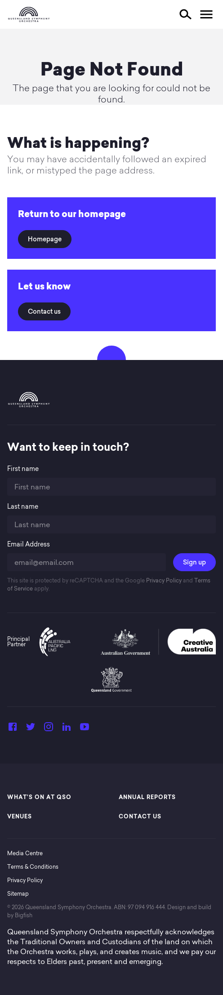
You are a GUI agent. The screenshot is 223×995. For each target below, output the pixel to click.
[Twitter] (30, 729)
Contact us (44, 311)
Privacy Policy (163, 580)
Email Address (28, 544)
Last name (22, 507)
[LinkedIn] (66, 729)
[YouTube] (84, 729)
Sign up (194, 562)
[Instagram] (48, 729)
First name (23, 469)
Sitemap (18, 893)
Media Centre (25, 853)
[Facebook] (12, 729)
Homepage (45, 239)
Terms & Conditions (32, 866)
